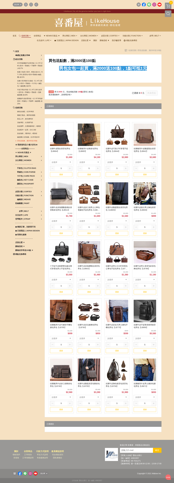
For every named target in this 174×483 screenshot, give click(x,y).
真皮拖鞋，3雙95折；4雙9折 (27, 133)
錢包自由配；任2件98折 (25, 111)
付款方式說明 (42, 451)
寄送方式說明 (42, 455)
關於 (16, 451)
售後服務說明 (42, 458)
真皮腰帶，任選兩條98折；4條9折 (29, 126)
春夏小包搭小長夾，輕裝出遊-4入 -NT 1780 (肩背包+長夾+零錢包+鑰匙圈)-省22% (30, 74)
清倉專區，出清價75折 (25, 122)
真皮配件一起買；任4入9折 (26, 130)
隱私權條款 (57, 458)
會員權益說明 (57, 451)
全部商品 (28, 451)
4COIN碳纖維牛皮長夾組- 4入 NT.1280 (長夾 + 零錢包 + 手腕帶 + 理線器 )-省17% (30, 65)
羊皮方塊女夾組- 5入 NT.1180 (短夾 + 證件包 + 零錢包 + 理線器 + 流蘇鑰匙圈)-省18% (29, 92)
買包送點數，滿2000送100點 (27, 141)
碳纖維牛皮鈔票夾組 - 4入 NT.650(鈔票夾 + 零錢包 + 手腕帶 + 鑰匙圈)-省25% (30, 101)
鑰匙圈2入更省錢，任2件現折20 (28, 137)
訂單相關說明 (28, 458)
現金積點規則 (57, 455)
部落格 (16, 458)
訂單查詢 (28, 455)
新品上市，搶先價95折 (25, 119)
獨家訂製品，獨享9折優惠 (26, 115)
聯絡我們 (16, 455)
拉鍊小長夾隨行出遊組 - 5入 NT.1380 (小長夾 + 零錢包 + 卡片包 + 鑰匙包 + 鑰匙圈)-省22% (29, 83)
